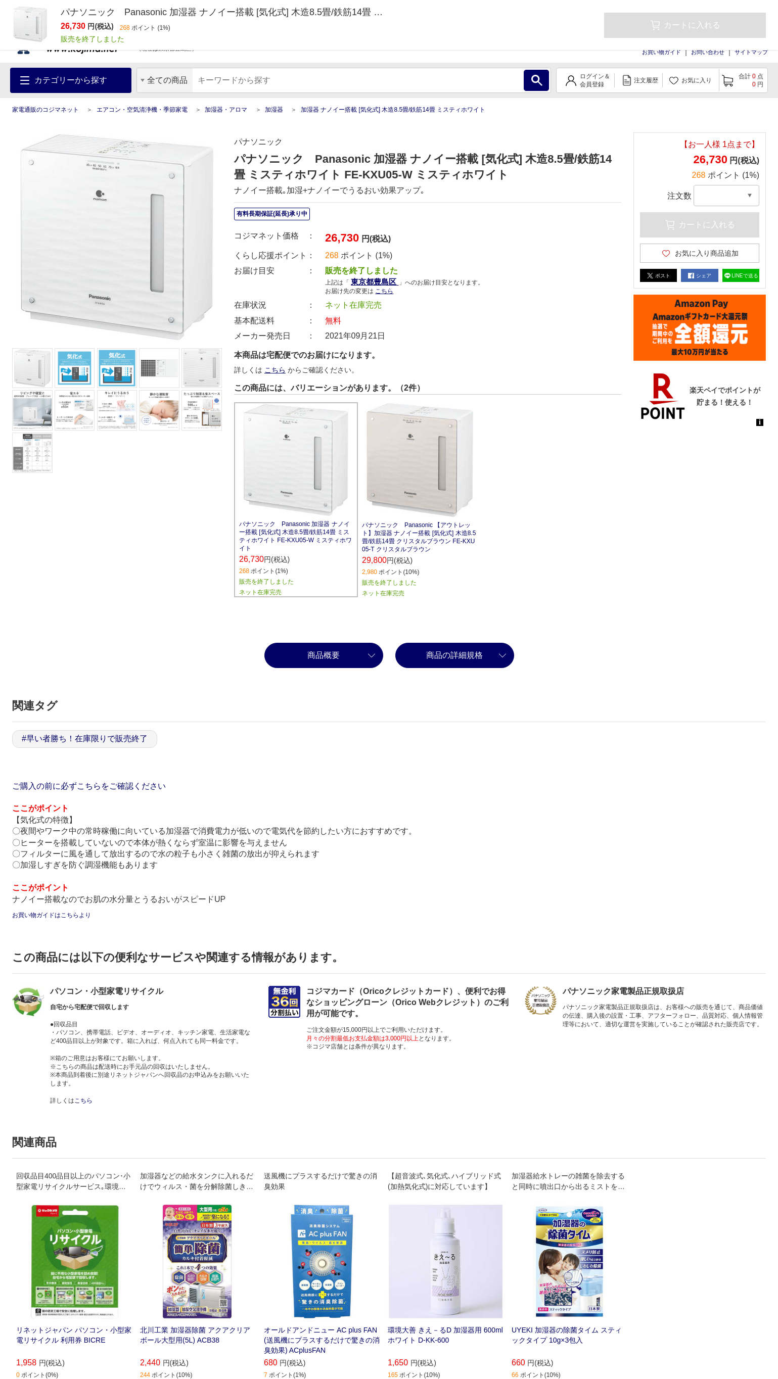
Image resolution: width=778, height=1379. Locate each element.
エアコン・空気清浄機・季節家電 (142, 109)
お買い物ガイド (661, 52)
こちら (384, 291)
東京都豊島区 (374, 281)
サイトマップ (751, 52)
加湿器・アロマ (226, 109)
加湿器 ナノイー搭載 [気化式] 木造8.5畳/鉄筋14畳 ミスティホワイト (393, 109)
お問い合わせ (707, 52)
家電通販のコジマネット (45, 109)
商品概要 (323, 655)
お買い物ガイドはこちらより (51, 915)
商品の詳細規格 (454, 655)
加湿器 (274, 109)
